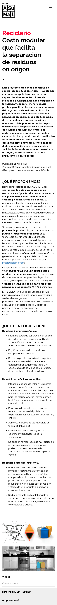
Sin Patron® (24, 591)
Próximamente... (10, 583)
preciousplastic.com (13, 262)
